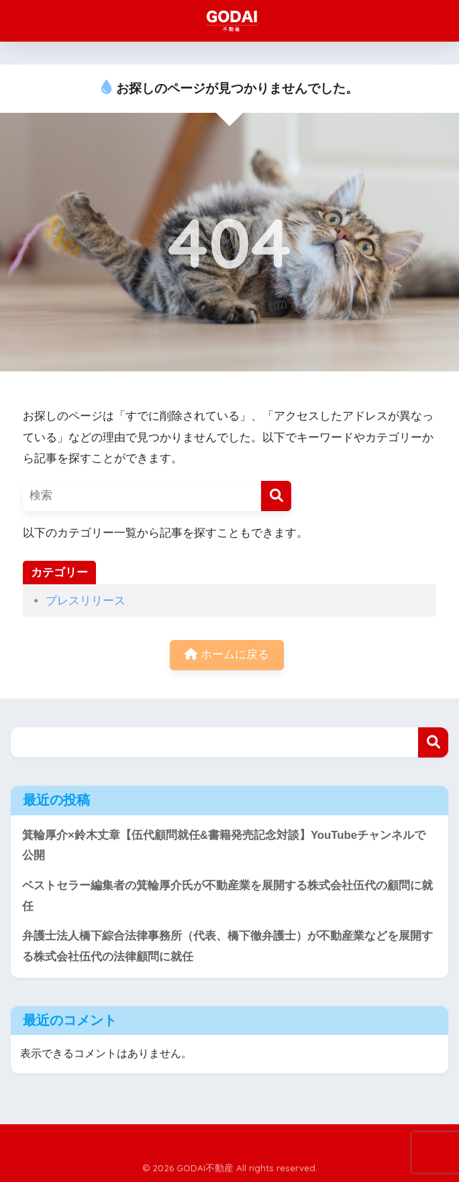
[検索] (276, 496)
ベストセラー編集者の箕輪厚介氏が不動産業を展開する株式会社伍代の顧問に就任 (227, 896)
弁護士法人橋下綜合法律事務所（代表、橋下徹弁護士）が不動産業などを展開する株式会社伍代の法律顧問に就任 (227, 946)
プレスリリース (85, 600)
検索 (433, 742)
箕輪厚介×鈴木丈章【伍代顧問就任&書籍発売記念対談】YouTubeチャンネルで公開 (223, 845)
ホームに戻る (227, 654)
